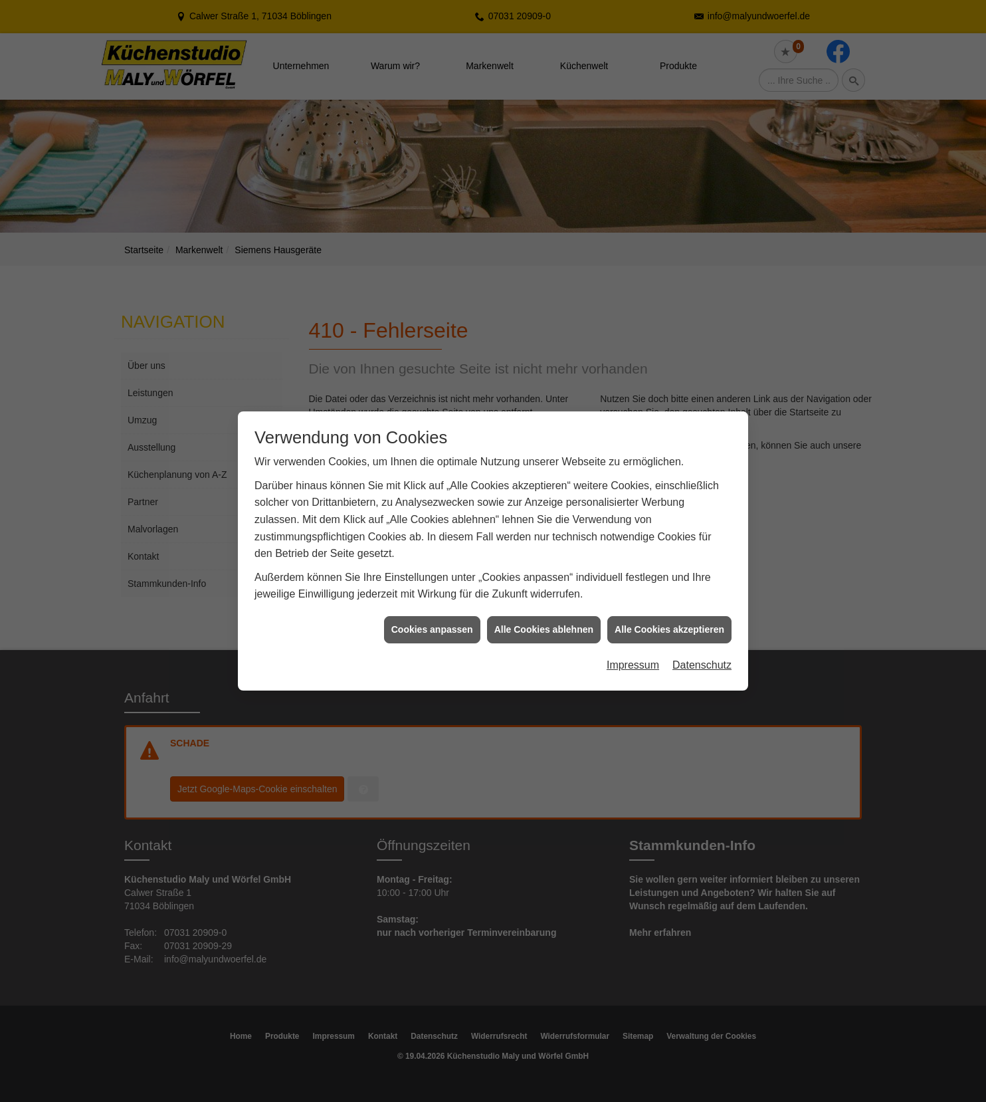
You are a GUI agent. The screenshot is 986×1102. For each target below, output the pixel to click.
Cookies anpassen (432, 612)
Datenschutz (702, 648)
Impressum (633, 648)
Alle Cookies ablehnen (543, 612)
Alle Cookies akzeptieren (669, 612)
